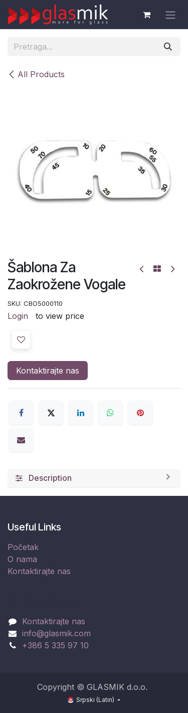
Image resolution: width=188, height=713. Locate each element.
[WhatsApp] (110, 413)
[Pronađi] (167, 46)
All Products (36, 74)
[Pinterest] (140, 413)
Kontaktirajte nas (47, 371)
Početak (23, 547)
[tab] (94, 478)
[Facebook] (21, 413)
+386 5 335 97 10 (55, 645)
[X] (51, 413)
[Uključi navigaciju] (170, 14)
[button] (21, 339)
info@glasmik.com (56, 633)
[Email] (21, 440)
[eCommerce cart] (146, 15)
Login (18, 316)
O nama (22, 559)
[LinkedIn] (81, 413)
